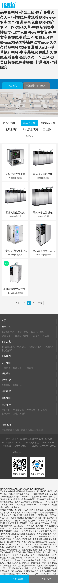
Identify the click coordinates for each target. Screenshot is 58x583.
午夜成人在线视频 (47, 558)
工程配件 (48, 129)
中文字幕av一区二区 (28, 555)
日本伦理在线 (36, 518)
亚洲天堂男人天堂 (7, 523)
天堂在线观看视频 (34, 552)
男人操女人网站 (14, 542)
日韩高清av (49, 510)
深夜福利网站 (24, 547)
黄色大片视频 (42, 566)
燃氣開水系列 (30, 129)
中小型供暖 (7, 350)
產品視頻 (31, 409)
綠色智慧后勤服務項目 (36, 85)
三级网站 (15, 555)
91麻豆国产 (26, 513)
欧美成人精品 (51, 531)
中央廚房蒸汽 (8, 346)
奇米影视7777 (30, 528)
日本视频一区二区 (31, 558)
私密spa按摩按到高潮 (20, 518)
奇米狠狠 (40, 528)
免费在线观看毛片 (44, 534)
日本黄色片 (30, 526)
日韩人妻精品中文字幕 (31, 560)
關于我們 (6, 363)
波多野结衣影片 (42, 515)
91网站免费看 (44, 555)
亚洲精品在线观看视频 (22, 539)
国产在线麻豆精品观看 (25, 534)
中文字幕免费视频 (49, 563)
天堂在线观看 (42, 542)
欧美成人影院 (51, 520)
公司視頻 (29, 368)
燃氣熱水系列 (47, 123)
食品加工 (21, 346)
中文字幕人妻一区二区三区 (33, 520)
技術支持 (6, 404)
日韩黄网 (7, 552)
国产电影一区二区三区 (25, 536)
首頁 (17, 303)
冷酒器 (29, 136)
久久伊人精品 (6, 566)
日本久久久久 (47, 560)
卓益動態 (6, 380)
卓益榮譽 (17, 368)
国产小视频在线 (36, 510)
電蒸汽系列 (29, 123)
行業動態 (17, 385)
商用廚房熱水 (35, 346)
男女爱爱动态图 (18, 552)
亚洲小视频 (38, 539)
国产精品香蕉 (48, 518)
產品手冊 (6, 409)
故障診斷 (6, 413)
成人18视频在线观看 (25, 523)
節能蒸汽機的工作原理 (32, 429)
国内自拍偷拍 (24, 550)
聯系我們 (6, 397)
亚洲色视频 (16, 513)
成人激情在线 (45, 547)
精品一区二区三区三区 (9, 544)
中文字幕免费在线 (14, 528)
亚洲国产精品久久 (31, 571)
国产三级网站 (26, 544)
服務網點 (6, 373)
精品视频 (34, 547)
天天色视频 (10, 574)
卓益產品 (12, 85)
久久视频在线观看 (14, 558)
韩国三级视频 (16, 571)
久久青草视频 (37, 550)
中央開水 (49, 346)
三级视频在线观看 (11, 531)
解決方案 (6, 341)
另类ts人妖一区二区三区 (13, 526)
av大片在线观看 (10, 547)
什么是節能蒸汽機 (10, 429)
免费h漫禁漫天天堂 (26, 515)
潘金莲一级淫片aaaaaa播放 (27, 574)
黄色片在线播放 (28, 542)
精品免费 (17, 560)
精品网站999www (42, 523)
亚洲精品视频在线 (39, 513)
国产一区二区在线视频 (12, 568)
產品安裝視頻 (19, 413)
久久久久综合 (6, 560)
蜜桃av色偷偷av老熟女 (18, 563)
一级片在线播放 (30, 568)
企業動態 (6, 385)
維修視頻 (42, 409)
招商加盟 (6, 391)
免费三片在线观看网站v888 (24, 566)
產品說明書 (18, 409)
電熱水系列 (11, 129)
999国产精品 (45, 574)
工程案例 (6, 356)
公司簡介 (6, 368)
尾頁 (40, 303)
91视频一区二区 (22, 510)
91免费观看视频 (44, 568)
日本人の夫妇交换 (7, 534)
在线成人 (53, 542)
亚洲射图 (40, 526)
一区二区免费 (35, 563)
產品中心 (6, 327)
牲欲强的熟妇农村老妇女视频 (32, 531)
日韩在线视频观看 (44, 536)
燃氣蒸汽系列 (10, 123)
